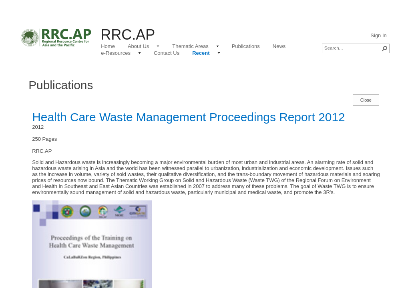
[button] (384, 48)
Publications (60, 85)
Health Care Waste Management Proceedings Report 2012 (188, 117)
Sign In (378, 35)
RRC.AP (127, 34)
